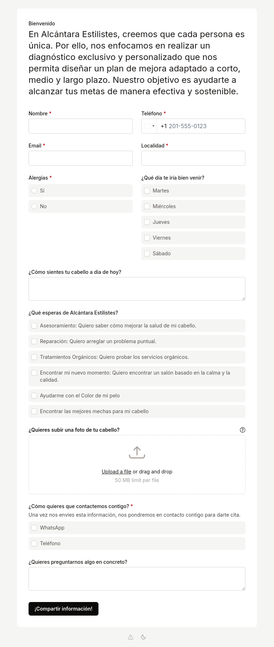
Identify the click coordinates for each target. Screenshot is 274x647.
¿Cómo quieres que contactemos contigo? (81, 506)
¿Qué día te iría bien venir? (172, 178)
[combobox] (154, 126)
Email (37, 145)
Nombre (40, 113)
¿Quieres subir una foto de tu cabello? (74, 430)
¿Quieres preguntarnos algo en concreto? (78, 562)
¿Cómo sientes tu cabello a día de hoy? (75, 272)
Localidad (154, 145)
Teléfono (153, 113)
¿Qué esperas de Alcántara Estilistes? (73, 313)
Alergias (40, 178)
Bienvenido (42, 23)
